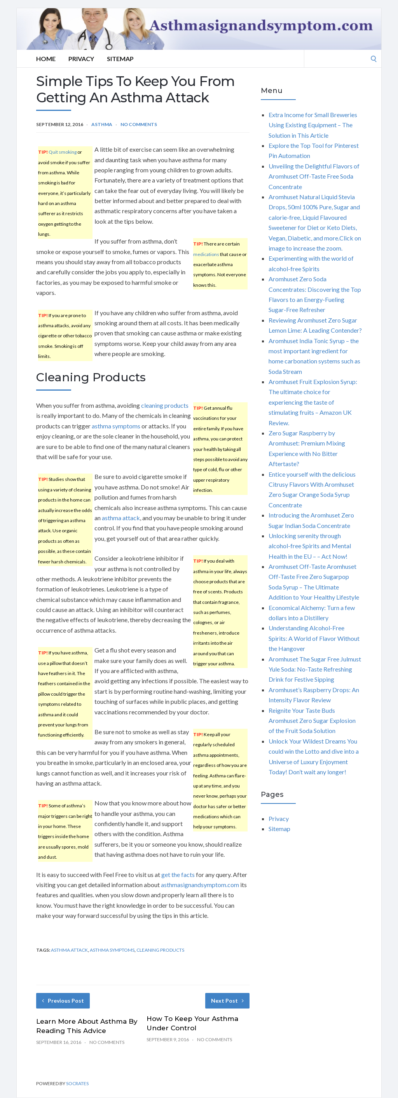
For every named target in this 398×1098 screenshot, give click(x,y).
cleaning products (165, 405)
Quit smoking (63, 152)
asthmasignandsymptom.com (200, 884)
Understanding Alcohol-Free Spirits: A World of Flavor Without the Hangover (314, 638)
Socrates (77, 1083)
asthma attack (121, 517)
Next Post (227, 1000)
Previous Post (63, 1000)
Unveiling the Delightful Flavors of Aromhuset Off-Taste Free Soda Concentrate (314, 176)
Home (46, 58)
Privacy (81, 58)
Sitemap (120, 58)
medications (206, 254)
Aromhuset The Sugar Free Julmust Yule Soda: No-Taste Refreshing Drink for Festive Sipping (315, 669)
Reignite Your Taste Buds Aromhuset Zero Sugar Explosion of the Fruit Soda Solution (312, 721)
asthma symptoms (116, 426)
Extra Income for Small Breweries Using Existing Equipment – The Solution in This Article (313, 125)
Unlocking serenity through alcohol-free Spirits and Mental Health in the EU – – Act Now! (310, 546)
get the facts (178, 874)
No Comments (138, 124)
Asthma (101, 124)
